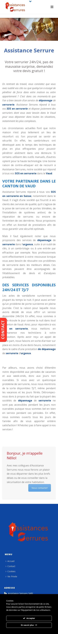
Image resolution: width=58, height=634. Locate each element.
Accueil (10, 561)
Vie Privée (11, 576)
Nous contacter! (40, 487)
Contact (10, 566)
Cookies (10, 571)
